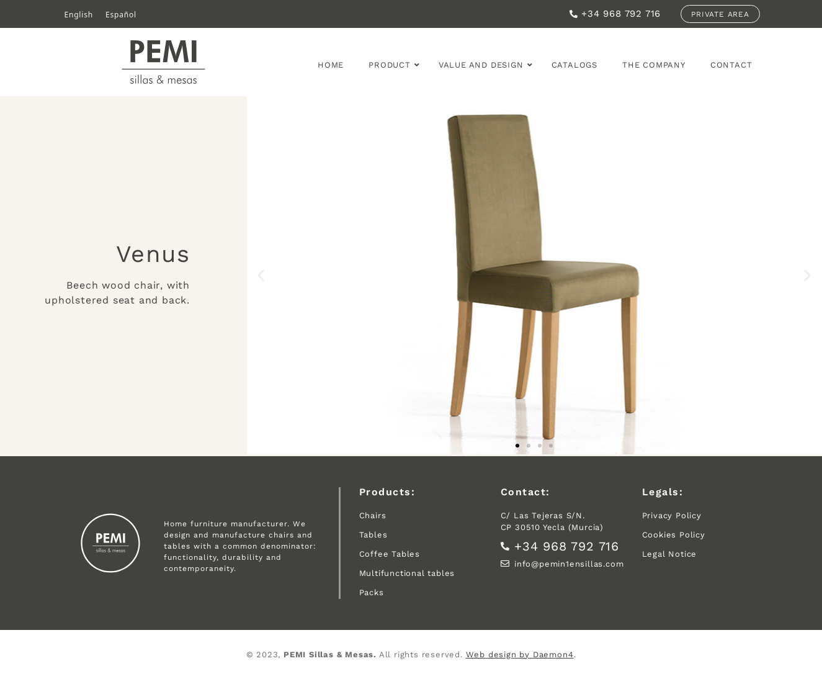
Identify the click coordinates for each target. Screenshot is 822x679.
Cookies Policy (673, 534)
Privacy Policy (672, 515)
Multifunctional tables (407, 573)
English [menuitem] (79, 14)
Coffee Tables (389, 554)
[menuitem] (78, 14)
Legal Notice (669, 554)
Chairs (372, 515)
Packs (371, 592)
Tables (373, 534)
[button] (261, 275)
